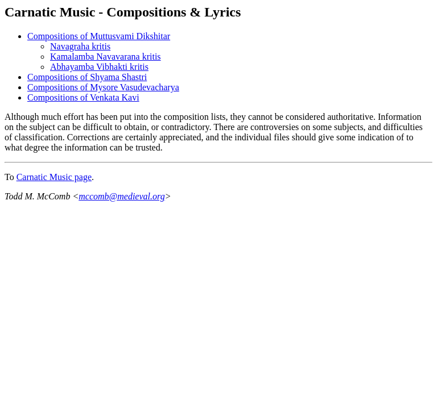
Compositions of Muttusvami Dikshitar (98, 36)
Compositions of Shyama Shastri (87, 77)
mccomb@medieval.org (121, 196)
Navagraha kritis (80, 46)
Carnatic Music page (54, 177)
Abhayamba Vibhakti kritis (99, 67)
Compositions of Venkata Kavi (83, 97)
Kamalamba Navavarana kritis (105, 56)
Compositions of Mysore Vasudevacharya (103, 87)
